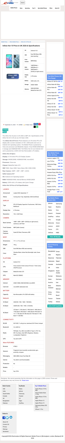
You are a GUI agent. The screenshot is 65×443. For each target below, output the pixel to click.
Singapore (51, 271)
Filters (51, 8)
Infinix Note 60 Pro (51, 88)
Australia (58, 264)
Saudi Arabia (58, 272)
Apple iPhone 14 (39, 403)
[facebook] (3, 419)
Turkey (50, 302)
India (57, 267)
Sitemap (5, 429)
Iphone (50, 203)
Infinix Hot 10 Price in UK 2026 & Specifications (21, 46)
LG (20, 398)
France (50, 298)
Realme (58, 207)
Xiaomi (50, 213)
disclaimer (6, 431)
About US (57, 8)
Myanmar (51, 258)
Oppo (50, 207)
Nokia (50, 210)
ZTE (57, 229)
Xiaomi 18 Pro (51, 186)
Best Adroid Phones (42, 8)
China (57, 292)
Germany (58, 279)
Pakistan (58, 258)
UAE (49, 255)
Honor (58, 223)
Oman (58, 251)
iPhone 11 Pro (39, 409)
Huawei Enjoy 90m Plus (54, 172)
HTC (49, 220)
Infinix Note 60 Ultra (53, 84)
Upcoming (27, 8)
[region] (32, 24)
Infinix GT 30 (51, 104)
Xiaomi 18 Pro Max (51, 182)
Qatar (50, 279)
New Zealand (50, 287)
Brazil (57, 295)
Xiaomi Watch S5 (52, 169)
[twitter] (7, 419)
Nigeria (58, 255)
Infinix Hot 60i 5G (51, 99)
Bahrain (58, 289)
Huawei (58, 213)
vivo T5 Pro (50, 161)
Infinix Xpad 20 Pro (53, 95)
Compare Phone (5, 131)
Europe (50, 276)
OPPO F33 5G (51, 178)
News (21, 8)
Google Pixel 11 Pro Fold (53, 191)
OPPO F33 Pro (51, 175)
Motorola (51, 223)
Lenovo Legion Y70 (53, 158)
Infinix (58, 216)
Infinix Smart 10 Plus (52, 114)
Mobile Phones (14, 7)
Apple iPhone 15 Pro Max (41, 397)
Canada (50, 264)
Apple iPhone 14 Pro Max (41, 389)
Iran (57, 282)
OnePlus (50, 216)
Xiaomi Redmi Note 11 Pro (40, 393)
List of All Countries (55, 306)
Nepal (58, 261)
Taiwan (58, 298)
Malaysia (58, 276)
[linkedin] (11, 419)
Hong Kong (50, 293)
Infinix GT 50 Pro (52, 81)
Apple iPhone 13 (39, 400)
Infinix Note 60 (51, 92)
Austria (50, 282)
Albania (58, 285)
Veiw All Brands (55, 237)
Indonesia (51, 261)
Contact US (6, 424)
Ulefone (50, 232)
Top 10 (33, 8)
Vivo (57, 210)
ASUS (57, 226)
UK (49, 267)
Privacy (5, 426)
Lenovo (50, 226)
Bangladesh (51, 251)
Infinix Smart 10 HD (53, 110)
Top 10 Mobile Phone (40, 386)
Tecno (50, 229)
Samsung (59, 204)
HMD (57, 232)
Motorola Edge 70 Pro (51, 165)
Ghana (58, 302)
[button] (35, 124)
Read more (25, 380)
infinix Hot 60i (51, 107)
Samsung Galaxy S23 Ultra (41, 406)
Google (58, 220)
